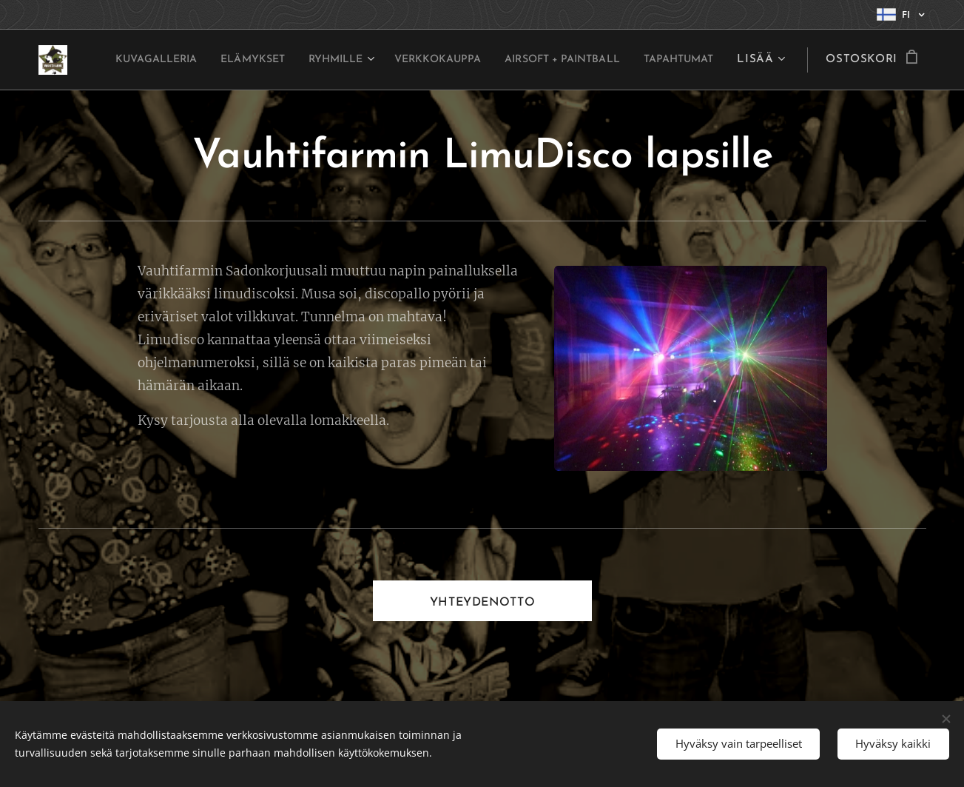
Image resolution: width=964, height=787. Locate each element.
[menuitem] (200, 59)
